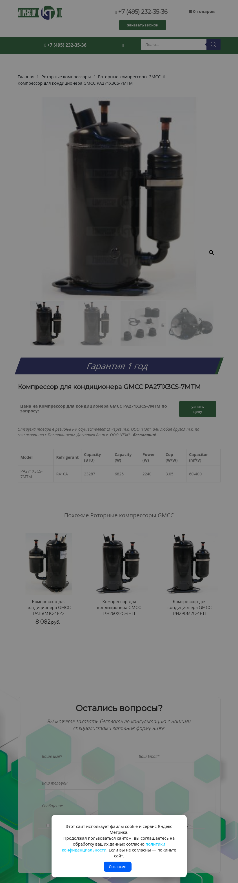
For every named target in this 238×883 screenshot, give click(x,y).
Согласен (117, 866)
